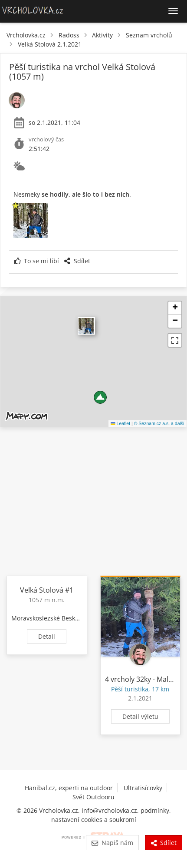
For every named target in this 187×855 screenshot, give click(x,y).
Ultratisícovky (143, 788)
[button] (100, 397)
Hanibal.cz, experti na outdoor (69, 788)
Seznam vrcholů (149, 35)
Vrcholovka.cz (26, 35)
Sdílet (77, 261)
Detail (46, 636)
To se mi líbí (36, 261)
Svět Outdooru (93, 797)
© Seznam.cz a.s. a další (159, 423)
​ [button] (86, 326)
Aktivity (102, 35)
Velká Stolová (41, 590)
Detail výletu (140, 716)
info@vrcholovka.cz (109, 810)
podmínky (155, 810)
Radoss (69, 35)
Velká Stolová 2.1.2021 (50, 44)
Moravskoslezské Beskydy (48, 618)
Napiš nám (112, 842)
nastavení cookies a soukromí (93, 819)
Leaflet (120, 423)
